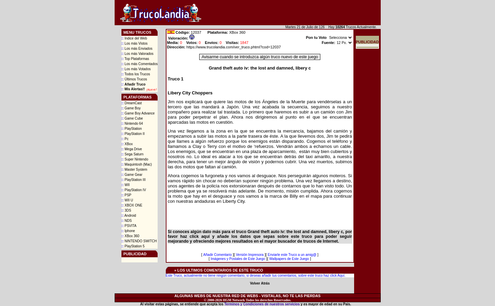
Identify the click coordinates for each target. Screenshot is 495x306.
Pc (125, 139)
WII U (127, 200)
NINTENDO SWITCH (139, 241)
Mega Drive (131, 149)
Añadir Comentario (217, 255)
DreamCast (131, 103)
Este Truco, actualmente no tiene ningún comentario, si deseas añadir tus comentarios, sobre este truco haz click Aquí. (256, 275)
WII (125, 185)
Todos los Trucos (135, 74)
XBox (127, 144)
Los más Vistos (134, 43)
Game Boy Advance (138, 113)
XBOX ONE (132, 205)
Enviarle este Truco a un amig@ (292, 255)
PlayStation (131, 129)
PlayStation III (133, 180)
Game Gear (132, 175)
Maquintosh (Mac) (136, 164)
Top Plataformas (135, 59)
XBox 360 (130, 236)
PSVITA (128, 226)
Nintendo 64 (132, 123)
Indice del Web (134, 38)
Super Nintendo (134, 159)
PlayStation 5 (133, 246)
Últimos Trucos (134, 79)
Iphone (128, 231)
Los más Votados (136, 69)
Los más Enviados (136, 48)
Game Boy (131, 108)
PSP (126, 195)
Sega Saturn (132, 154)
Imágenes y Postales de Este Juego (238, 259)
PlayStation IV (133, 190)
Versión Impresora (249, 255)
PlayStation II (133, 134)
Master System (134, 169)
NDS (126, 221)
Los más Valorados (137, 54)
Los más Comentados (139, 64)
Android (128, 215)
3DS (126, 210)
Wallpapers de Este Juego (289, 259)
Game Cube (132, 118)
